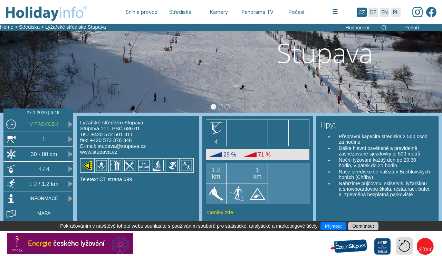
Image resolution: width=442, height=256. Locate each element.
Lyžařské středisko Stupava (75, 27)
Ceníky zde (220, 212)
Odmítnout (363, 226)
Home (6, 27)
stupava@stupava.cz (122, 146)
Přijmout (333, 226)
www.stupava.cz (98, 152)
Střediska (29, 27)
